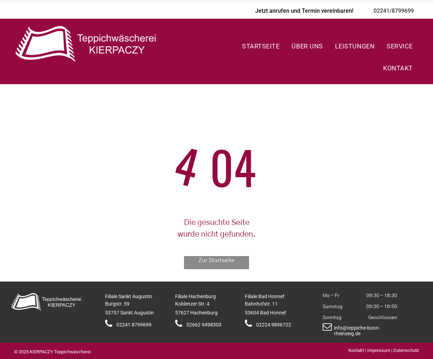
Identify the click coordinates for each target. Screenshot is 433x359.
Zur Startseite (216, 260)
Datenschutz (406, 350)
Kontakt (356, 350)
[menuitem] (260, 46)
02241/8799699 (394, 10)
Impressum (378, 350)
